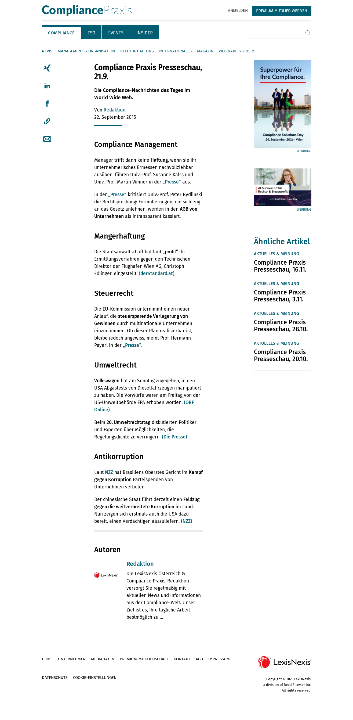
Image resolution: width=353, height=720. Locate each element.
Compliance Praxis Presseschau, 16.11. (280, 266)
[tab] (61, 32)
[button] (47, 121)
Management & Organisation (86, 51)
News (47, 51)
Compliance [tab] (61, 33)
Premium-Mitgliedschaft (144, 659)
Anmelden (238, 10)
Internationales (175, 51)
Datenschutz (55, 677)
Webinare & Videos (237, 51)
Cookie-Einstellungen (95, 677)
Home (47, 659)
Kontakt (182, 659)
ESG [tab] (91, 33)
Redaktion (114, 110)
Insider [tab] (144, 33)
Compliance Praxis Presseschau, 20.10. (281, 355)
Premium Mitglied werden (281, 10)
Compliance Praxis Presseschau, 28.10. (281, 325)
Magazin (205, 51)
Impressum (219, 659)
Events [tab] (115, 33)
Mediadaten (102, 659)
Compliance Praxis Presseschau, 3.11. (280, 296)
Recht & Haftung (137, 51)
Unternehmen (72, 659)
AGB (199, 659)
